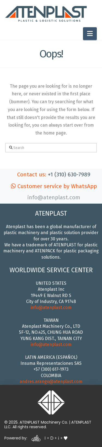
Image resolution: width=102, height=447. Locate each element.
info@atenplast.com (51, 307)
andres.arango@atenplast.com (51, 381)
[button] (90, 33)
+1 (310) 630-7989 (69, 174)
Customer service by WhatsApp (54, 186)
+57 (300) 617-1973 (51, 369)
